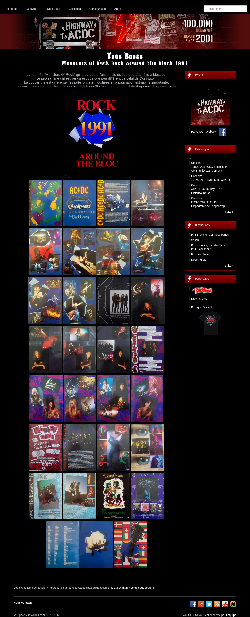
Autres (119, 8)
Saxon (195, 240)
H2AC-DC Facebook (203, 131)
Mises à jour (202, 149)
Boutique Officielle (202, 307)
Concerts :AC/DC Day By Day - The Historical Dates (206, 189)
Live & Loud (54, 8)
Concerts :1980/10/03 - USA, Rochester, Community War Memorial (209, 166)
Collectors (76, 8)
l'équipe (231, 615)
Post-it (199, 75)
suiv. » (229, 211)
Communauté (99, 8)
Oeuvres (33, 8)
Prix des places (200, 254)
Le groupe (13, 8)
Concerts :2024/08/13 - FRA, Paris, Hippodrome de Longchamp (208, 202)
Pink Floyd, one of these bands (210, 234)
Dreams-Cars (199, 298)
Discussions (202, 224)
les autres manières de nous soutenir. (132, 587)
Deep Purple (198, 259)
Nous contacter (24, 602)
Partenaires (202, 278)
